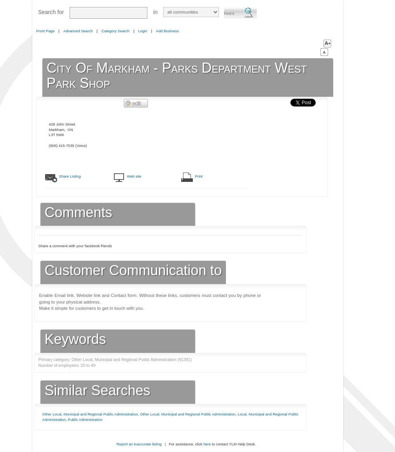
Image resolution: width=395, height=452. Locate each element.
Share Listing (70, 176)
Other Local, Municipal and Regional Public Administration (90, 414)
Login (142, 31)
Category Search (115, 31)
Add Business (167, 31)
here (207, 444)
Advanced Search (78, 31)
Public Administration (85, 419)
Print (199, 176)
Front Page (45, 31)
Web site (134, 176)
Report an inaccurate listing (139, 444)
